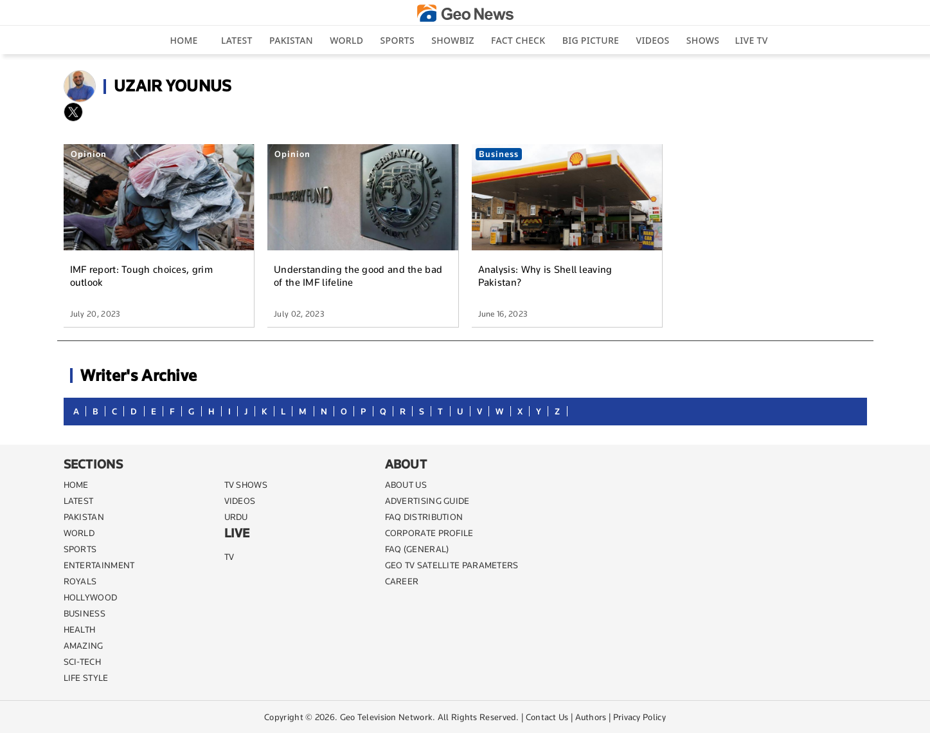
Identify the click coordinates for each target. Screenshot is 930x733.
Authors (591, 717)
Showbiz (452, 40)
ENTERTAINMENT (99, 565)
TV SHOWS (245, 484)
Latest (237, 40)
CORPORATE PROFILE (429, 533)
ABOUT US (406, 484)
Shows (702, 40)
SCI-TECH (82, 661)
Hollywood (91, 597)
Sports (397, 40)
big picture (590, 40)
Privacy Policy (639, 717)
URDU (236, 517)
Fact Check (518, 40)
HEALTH (80, 629)
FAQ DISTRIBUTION (424, 517)
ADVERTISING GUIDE (427, 501)
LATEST (79, 501)
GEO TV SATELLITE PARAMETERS (452, 565)
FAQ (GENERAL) (417, 549)
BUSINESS (84, 613)
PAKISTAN (84, 517)
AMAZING (83, 645)
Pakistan (291, 40)
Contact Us (547, 717)
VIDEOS (240, 501)
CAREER (402, 581)
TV (229, 557)
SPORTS (80, 549)
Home (183, 40)
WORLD (79, 533)
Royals (80, 581)
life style (86, 678)
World (346, 40)
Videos (652, 40)
